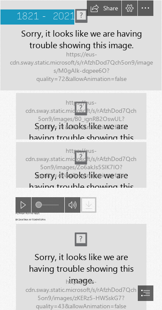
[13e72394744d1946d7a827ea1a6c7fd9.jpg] (81, 45)
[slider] (47, 205)
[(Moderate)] (81, 116)
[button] (104, 8)
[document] (81, 155)
